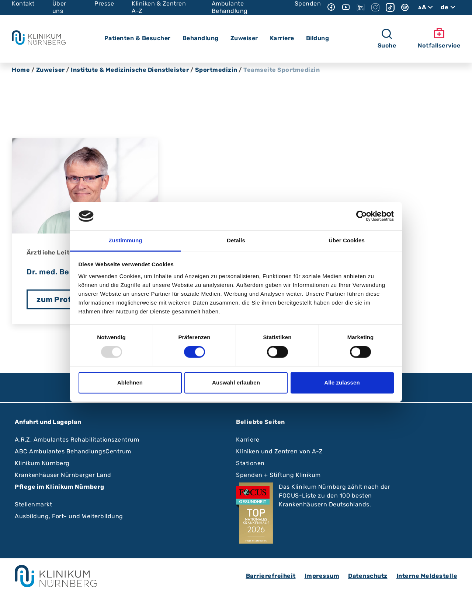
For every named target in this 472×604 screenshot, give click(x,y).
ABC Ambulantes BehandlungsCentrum (73, 451)
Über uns (59, 7)
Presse (104, 3)
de (449, 7)
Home (21, 69)
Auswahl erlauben (236, 382)
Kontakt (23, 3)
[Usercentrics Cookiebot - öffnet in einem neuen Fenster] (361, 216)
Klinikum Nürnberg (42, 463)
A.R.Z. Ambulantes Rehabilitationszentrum (77, 439)
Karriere (247, 439)
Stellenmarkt (33, 504)
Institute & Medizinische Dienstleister (130, 69)
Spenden (308, 3)
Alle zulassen (342, 382)
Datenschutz (368, 575)
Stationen (250, 463)
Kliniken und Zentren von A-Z (279, 451)
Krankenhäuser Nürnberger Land (63, 474)
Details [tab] (236, 240)
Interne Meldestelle (427, 575)
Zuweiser (50, 69)
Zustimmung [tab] (125, 240)
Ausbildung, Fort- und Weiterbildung (69, 516)
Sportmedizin (216, 69)
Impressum (322, 575)
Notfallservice (439, 38)
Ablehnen (130, 382)
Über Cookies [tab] (347, 240)
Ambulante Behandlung (230, 7)
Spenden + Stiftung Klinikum (278, 474)
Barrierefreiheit (271, 575)
